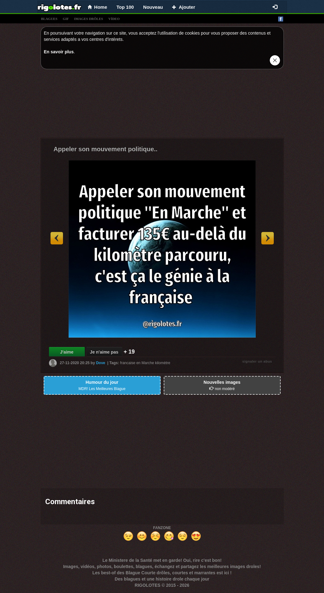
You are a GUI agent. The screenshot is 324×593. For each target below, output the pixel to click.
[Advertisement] (162, 105)
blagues (49, 19)
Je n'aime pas (104, 352)
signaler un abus (257, 361)
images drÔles (88, 19)
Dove (100, 363)
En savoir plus (59, 51)
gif (66, 19)
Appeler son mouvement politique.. (105, 149)
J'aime (66, 352)
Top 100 (125, 7)
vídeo (113, 19)
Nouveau (153, 7)
